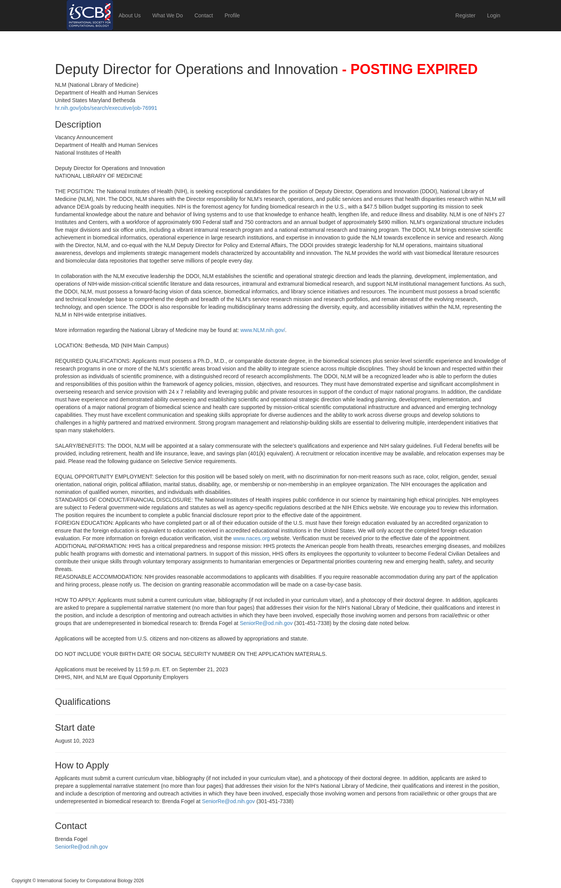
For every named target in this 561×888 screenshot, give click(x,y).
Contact (203, 15)
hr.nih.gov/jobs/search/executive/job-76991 (106, 108)
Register (465, 15)
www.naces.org (251, 538)
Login (493, 15)
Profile (232, 15)
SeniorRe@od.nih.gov (266, 623)
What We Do (167, 15)
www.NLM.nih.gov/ (262, 330)
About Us (130, 15)
